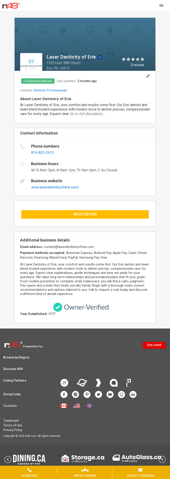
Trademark (11, 420)
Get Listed (154, 345)
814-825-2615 (42, 152)
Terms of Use (12, 425)
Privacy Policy (12, 430)
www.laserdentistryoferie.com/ (55, 187)
